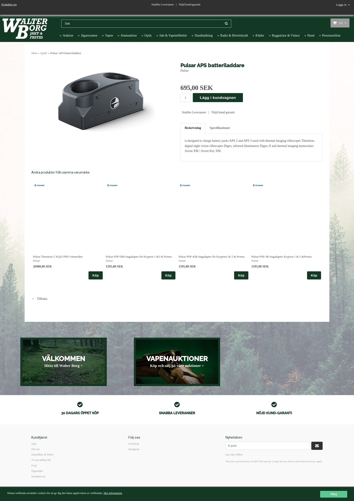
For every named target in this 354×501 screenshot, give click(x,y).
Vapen (109, 35)
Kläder (260, 35)
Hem (34, 53)
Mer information (123, 493)
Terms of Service (307, 461)
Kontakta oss (9, 4)
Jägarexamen (89, 35)
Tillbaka (39, 298)
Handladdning (203, 35)
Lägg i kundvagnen (218, 98)
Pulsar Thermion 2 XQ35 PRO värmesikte (58, 256)
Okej (334, 494)
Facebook (133, 443)
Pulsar (184, 70)
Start (34, 443)
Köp (95, 275)
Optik (148, 35)
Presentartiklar (331, 35)
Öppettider (37, 471)
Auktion (68, 35)
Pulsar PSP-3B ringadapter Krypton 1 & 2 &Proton (282, 256)
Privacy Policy (287, 461)
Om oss (35, 449)
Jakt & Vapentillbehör (173, 35)
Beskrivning (193, 128)
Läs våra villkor (234, 454)
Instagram (133, 449)
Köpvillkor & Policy (42, 454)
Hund (310, 35)
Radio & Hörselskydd (234, 35)
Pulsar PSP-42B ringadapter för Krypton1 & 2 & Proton (212, 256)
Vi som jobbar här (41, 460)
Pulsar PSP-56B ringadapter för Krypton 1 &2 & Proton (139, 256)
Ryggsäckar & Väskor (286, 35)
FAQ (34, 465)
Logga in (341, 4)
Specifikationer (220, 128)
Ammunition (129, 35)
